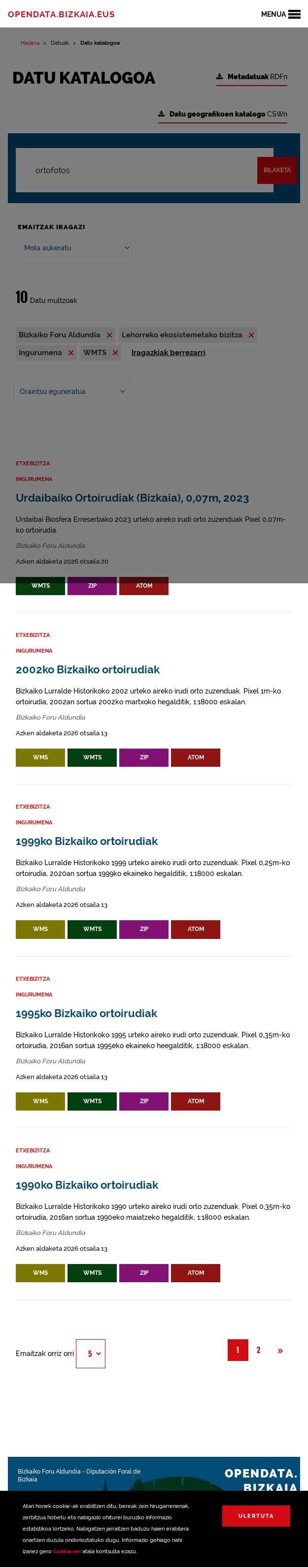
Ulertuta (256, 1516)
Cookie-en (67, 1551)
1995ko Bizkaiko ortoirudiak (86, 1013)
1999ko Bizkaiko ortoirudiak (87, 841)
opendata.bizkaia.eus (61, 14)
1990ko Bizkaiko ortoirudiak (87, 1185)
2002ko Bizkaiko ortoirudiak (88, 669)
